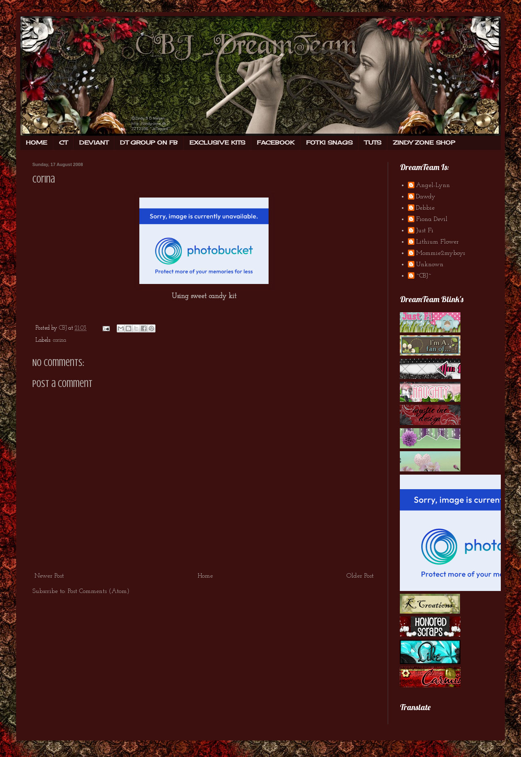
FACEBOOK (275, 142)
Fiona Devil (431, 219)
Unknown (429, 264)
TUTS (372, 142)
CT (63, 142)
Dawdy (425, 196)
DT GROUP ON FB (149, 142)
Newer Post (49, 576)
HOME (36, 142)
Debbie (425, 208)
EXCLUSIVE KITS (217, 142)
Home (205, 576)
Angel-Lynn (433, 185)
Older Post (360, 576)
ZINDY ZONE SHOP (424, 142)
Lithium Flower (437, 242)
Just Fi (424, 230)
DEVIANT (93, 142)
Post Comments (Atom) (99, 591)
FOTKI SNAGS (329, 142)
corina (59, 340)
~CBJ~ (423, 276)
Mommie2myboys (440, 253)
